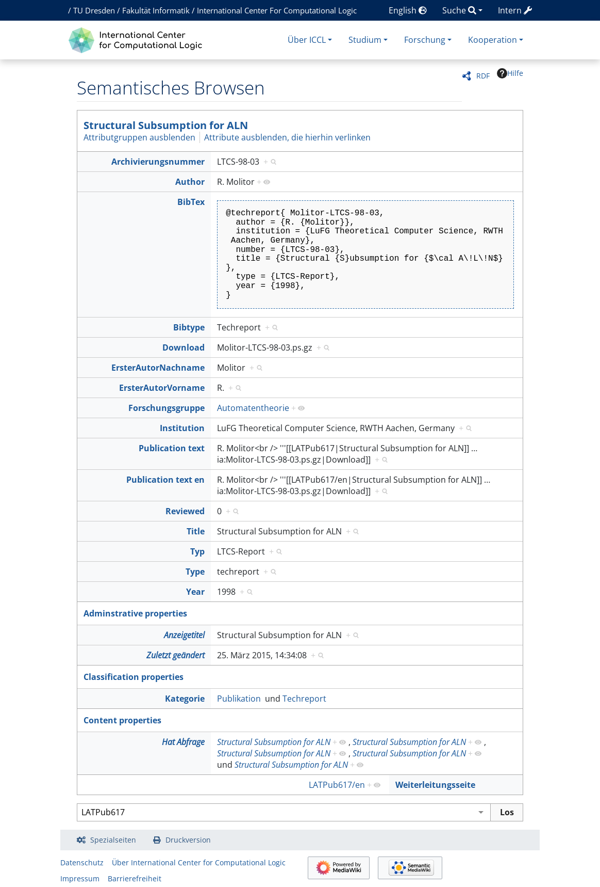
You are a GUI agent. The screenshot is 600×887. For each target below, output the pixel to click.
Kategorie (185, 698)
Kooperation (492, 39)
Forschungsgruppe (166, 408)
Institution (182, 428)
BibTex (191, 202)
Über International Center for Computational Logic (199, 862)
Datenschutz (82, 862)
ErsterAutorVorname (162, 387)
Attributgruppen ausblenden (139, 137)
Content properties (122, 720)
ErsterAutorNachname (158, 367)
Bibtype (189, 327)
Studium (364, 39)
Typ (197, 551)
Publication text (172, 448)
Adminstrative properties (135, 613)
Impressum (79, 878)
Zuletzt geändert (175, 655)
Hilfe (510, 73)
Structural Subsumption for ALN (166, 125)
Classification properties (134, 677)
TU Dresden (94, 10)
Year (195, 591)
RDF (483, 76)
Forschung (424, 39)
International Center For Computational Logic (277, 10)
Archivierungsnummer (158, 161)
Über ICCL (307, 39)
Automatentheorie (253, 408)
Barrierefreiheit (134, 878)
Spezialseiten (113, 840)
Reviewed (185, 511)
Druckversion (188, 840)
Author (190, 181)
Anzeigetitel (184, 635)
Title (196, 531)
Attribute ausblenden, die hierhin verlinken (287, 137)
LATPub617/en (337, 784)
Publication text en (165, 479)
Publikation (239, 698)
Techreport (304, 698)
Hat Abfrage (183, 742)
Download (183, 347)
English (408, 10)
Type (195, 571)
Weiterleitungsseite (435, 784)
